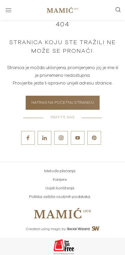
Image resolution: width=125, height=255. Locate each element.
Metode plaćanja (59, 171)
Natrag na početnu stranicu (62, 103)
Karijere (60, 180)
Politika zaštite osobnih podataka (59, 197)
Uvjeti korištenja (59, 188)
